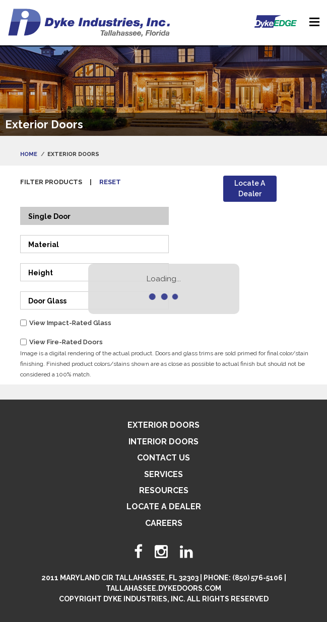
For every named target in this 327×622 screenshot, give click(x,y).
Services (163, 474)
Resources (163, 490)
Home (28, 154)
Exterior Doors (163, 425)
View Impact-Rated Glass (70, 323)
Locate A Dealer (249, 188)
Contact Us (163, 457)
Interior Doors (163, 441)
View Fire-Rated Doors (66, 342)
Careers (163, 523)
